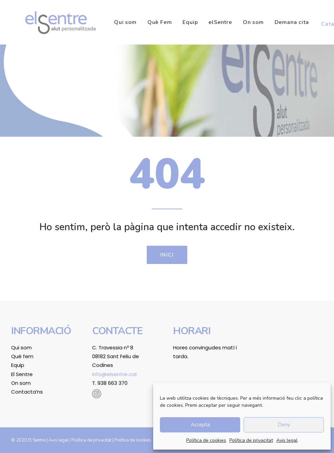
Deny (284, 424)
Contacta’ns (27, 391)
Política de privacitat (251, 440)
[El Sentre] (51, 22)
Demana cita (275, 22)
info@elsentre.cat (114, 374)
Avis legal (287, 440)
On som (236, 22)
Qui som (109, 22)
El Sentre (22, 374)
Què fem (22, 356)
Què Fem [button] (143, 22)
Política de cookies (206, 440)
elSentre (203, 22)
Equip (173, 22)
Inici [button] (167, 254)
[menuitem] (111, 22)
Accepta (200, 424)
